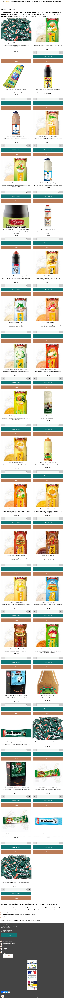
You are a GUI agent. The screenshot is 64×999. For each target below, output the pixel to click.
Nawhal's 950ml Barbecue (48, 555)
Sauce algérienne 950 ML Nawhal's (48, 462)
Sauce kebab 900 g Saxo (48, 415)
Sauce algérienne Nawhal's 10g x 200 (48, 787)
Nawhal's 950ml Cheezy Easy (48, 276)
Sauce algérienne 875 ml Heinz (47, 695)
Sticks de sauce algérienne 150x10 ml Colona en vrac (48, 741)
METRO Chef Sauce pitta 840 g (48, 183)
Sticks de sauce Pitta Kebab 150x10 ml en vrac (16, 695)
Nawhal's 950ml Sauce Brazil (16, 415)
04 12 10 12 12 (8, 955)
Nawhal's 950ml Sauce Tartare (48, 43)
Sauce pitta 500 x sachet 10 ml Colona (48, 833)
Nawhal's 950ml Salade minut (16, 183)
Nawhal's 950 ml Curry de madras (48, 509)
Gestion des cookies (42, 997)
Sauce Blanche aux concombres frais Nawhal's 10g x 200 (16, 833)
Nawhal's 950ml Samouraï (48, 322)
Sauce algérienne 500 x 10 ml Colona (16, 880)
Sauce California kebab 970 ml (47, 229)
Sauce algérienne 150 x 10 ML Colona (16, 742)
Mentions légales (21, 997)
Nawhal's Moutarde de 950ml (16, 462)
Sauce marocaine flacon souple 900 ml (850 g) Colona (16, 229)
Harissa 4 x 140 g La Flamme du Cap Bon (16, 89)
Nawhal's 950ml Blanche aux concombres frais (16, 369)
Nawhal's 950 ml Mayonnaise (16, 602)
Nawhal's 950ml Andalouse (16, 509)
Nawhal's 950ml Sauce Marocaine (48, 369)
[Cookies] (2, 996)
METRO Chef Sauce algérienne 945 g (16, 136)
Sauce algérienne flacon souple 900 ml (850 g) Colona (48, 89)
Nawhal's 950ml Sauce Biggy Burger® (16, 555)
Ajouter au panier (48, 56)
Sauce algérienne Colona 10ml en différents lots (16, 43)
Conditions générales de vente (31, 997)
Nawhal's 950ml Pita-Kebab (16, 322)
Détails (16, 61)
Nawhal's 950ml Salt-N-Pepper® (16, 648)
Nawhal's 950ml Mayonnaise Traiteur (48, 136)
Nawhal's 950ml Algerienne (48, 648)
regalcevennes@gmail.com (9, 935)
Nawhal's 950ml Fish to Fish (48, 602)
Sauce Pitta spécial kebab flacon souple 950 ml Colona (16, 276)
